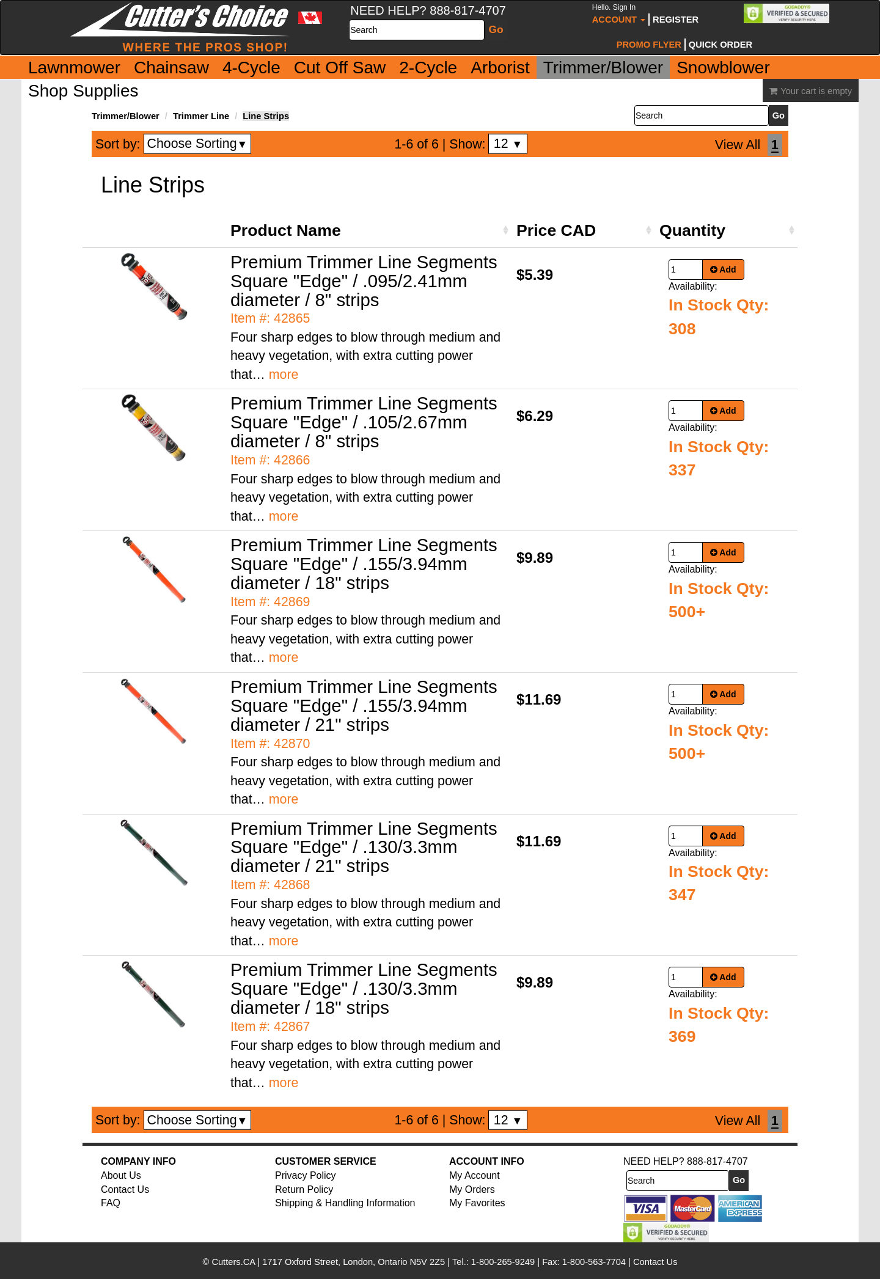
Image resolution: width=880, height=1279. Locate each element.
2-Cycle (428, 67)
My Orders (472, 1189)
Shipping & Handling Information (345, 1203)
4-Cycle (251, 67)
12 (508, 143)
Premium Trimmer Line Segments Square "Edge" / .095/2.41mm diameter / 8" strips (363, 281)
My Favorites (477, 1203)
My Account (474, 1175)
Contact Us (125, 1189)
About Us (121, 1175)
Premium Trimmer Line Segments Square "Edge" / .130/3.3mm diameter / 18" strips (363, 988)
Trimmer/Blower (603, 67)
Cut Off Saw (340, 67)
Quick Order (720, 44)
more (284, 374)
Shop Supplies (83, 90)
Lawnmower (74, 67)
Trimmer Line (201, 116)
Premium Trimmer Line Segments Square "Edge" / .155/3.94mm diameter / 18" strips (363, 564)
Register (675, 19)
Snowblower (723, 67)
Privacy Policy (305, 1175)
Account (618, 13)
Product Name (285, 230)
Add (723, 269)
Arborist (500, 67)
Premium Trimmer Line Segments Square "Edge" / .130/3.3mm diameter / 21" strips (363, 847)
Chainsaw (171, 67)
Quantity (692, 230)
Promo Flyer (649, 44)
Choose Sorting (197, 143)
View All (737, 144)
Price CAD (556, 230)
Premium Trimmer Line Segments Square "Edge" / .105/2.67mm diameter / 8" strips (363, 422)
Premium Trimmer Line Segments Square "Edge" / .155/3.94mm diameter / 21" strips (363, 705)
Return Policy (304, 1189)
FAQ (110, 1203)
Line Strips (266, 116)
